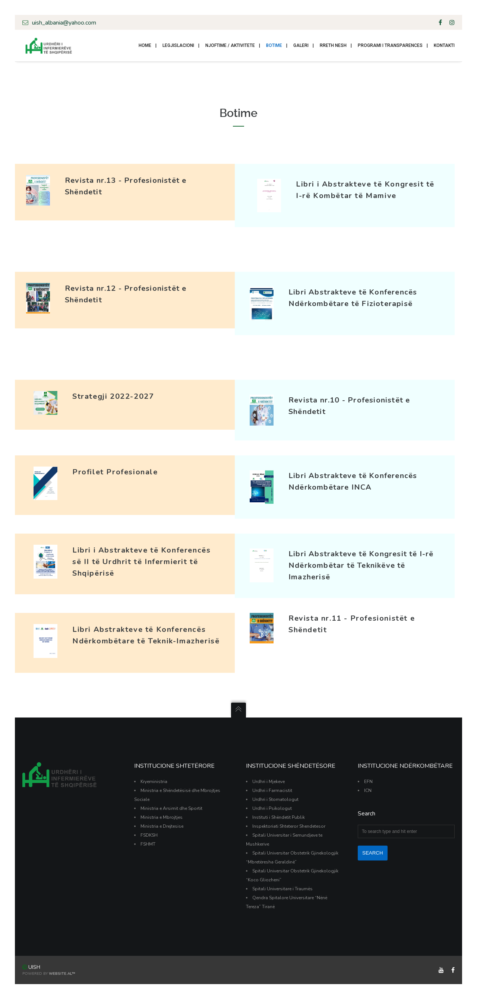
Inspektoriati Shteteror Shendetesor (288, 826)
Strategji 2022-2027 (113, 396)
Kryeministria (153, 782)
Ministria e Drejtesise (161, 826)
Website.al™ (62, 973)
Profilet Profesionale (115, 472)
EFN (368, 782)
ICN (368, 790)
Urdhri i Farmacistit (272, 790)
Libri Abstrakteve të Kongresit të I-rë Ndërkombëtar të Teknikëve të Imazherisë (361, 565)
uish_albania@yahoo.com (59, 22)
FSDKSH (149, 835)
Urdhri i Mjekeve (268, 782)
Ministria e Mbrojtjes (161, 817)
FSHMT (147, 844)
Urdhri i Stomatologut (275, 799)
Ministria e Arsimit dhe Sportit (171, 808)
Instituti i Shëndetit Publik (278, 817)
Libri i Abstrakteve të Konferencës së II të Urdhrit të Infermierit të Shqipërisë (141, 561)
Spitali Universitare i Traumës (282, 889)
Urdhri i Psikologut (272, 808)
